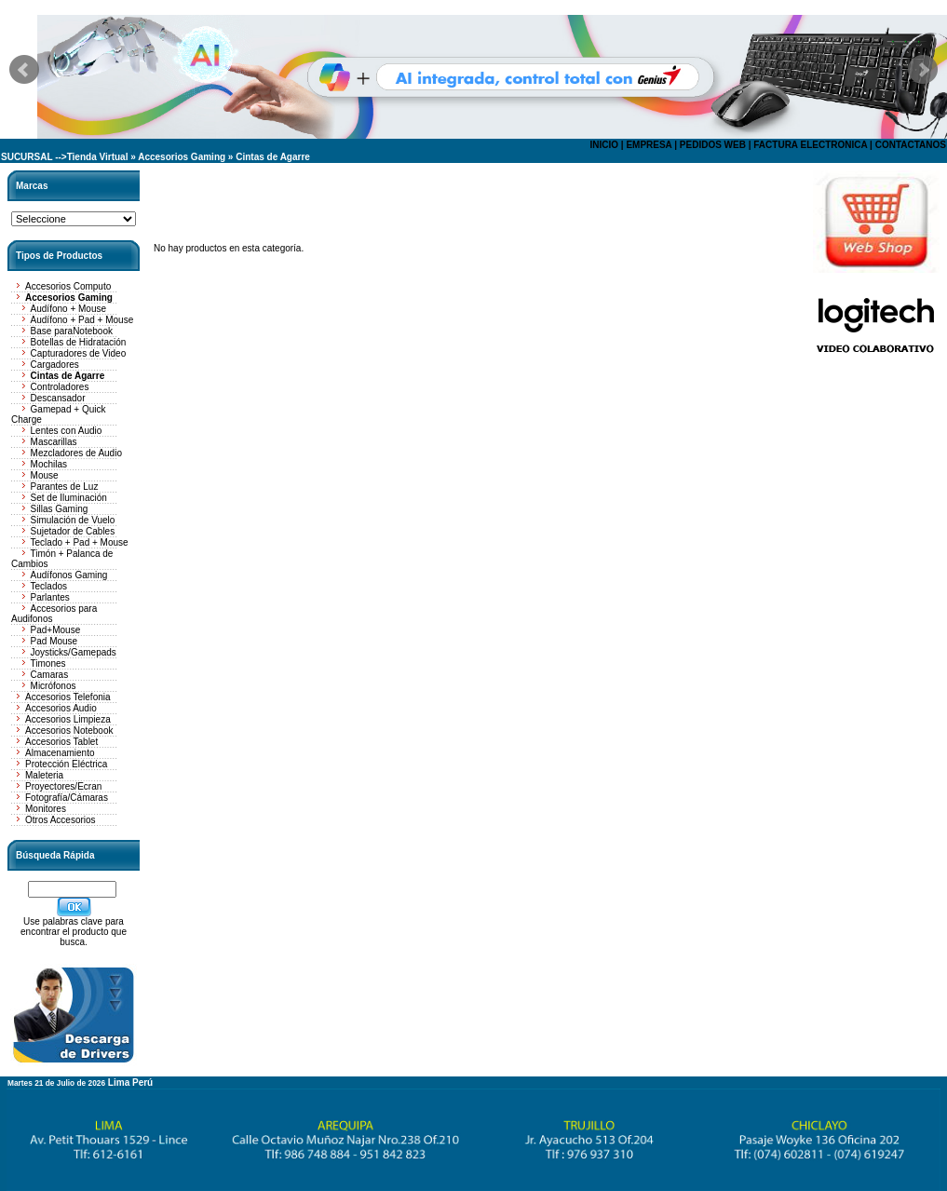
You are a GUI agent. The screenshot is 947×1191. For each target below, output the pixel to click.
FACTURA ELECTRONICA (810, 145)
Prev (24, 70)
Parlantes (50, 597)
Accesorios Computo (68, 286)
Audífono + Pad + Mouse (82, 320)
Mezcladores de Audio (76, 453)
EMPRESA (648, 145)
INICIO (603, 145)
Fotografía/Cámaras (66, 797)
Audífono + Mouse (68, 309)
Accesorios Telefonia (68, 697)
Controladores (60, 387)
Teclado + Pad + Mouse (80, 542)
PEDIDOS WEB (713, 145)
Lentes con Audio (66, 431)
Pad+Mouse (56, 630)
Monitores (45, 809)
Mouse (45, 475)
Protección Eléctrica (66, 764)
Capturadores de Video (79, 353)
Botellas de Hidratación (79, 342)
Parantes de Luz (65, 486)
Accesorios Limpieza (68, 719)
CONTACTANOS (910, 145)
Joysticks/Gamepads (73, 652)
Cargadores (55, 364)
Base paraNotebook (72, 331)
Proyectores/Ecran (63, 786)
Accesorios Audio (61, 708)
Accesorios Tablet (61, 742)
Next (923, 70)
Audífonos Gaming (69, 575)
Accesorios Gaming (181, 157)
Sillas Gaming (59, 509)
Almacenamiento (59, 753)
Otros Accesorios (60, 820)
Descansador (58, 398)
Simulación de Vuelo (73, 520)
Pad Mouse (54, 641)
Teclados (49, 586)
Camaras (50, 675)
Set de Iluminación (69, 498)
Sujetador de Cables (73, 531)
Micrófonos (53, 686)
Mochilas (49, 464)
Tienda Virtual (98, 157)
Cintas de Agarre (273, 157)
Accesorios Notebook (69, 730)
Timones (48, 663)
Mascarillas (54, 442)
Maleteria (44, 775)
